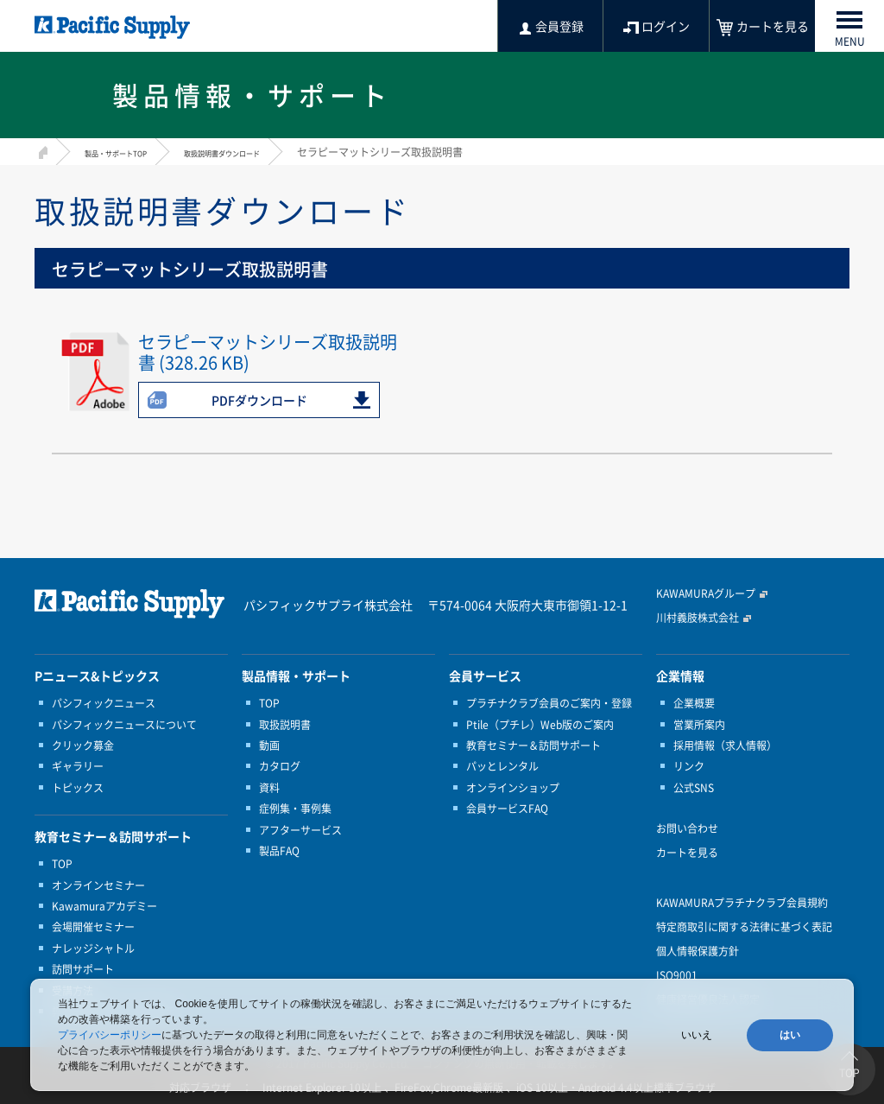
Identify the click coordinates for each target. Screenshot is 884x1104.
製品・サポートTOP (131, 152)
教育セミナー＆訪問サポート (533, 745)
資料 (269, 788)
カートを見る (687, 852)
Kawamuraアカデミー (104, 906)
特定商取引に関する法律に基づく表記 (744, 927)
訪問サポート (83, 969)
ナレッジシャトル (93, 948)
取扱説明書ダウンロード (272, 152)
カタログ (279, 766)
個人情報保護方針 (697, 951)
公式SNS (693, 788)
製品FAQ (279, 851)
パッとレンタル (502, 766)
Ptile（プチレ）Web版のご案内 (540, 725)
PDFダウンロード (259, 400)
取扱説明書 (285, 725)
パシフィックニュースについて (124, 725)
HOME (41, 149)
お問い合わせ (687, 828)
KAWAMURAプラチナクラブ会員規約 (742, 902)
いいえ (696, 1035)
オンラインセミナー (98, 885)
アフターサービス (300, 830)
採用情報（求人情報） (725, 745)
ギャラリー (78, 766)
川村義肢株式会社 (697, 617)
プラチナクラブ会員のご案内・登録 (549, 703)
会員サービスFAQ (507, 808)
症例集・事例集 (295, 808)
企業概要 (694, 703)
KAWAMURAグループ (705, 593)
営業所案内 (699, 725)
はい (790, 1035)
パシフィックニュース (103, 703)
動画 (269, 745)
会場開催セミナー (93, 927)
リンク (688, 766)
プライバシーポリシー (109, 1035)
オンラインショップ (512, 788)
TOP (62, 864)
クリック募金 (83, 745)
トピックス (78, 788)
